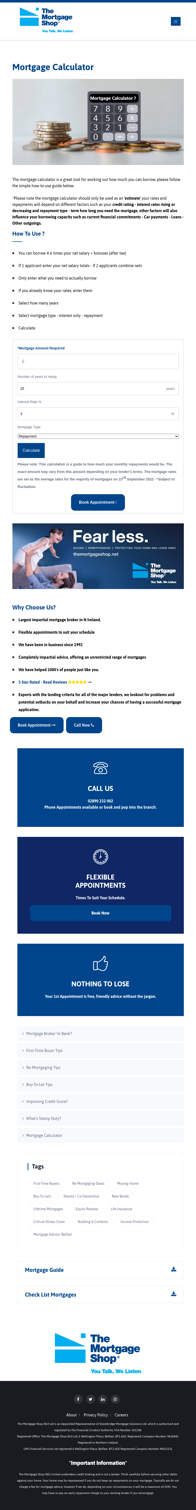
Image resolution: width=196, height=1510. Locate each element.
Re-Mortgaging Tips (43, 1067)
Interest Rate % (30, 402)
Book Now (100, 913)
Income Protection (134, 1222)
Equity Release (87, 1209)
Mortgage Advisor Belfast (53, 1234)
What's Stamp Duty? (43, 1118)
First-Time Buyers (47, 1184)
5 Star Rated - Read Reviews (55, 682)
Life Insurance (121, 1209)
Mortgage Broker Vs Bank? (49, 1033)
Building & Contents (93, 1222)
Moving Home (128, 1184)
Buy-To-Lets (42, 1196)
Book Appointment (98, 502)
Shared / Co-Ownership (81, 1196)
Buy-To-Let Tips (39, 1084)
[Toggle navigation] (176, 21)
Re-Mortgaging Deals (88, 1184)
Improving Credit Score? (47, 1101)
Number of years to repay (37, 377)
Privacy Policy (96, 1415)
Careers (121, 1415)
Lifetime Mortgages (48, 1209)
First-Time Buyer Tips (44, 1050)
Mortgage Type (29, 427)
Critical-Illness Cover (49, 1222)
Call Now (84, 725)
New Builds (120, 1196)
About (71, 1415)
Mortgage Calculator (44, 1135)
